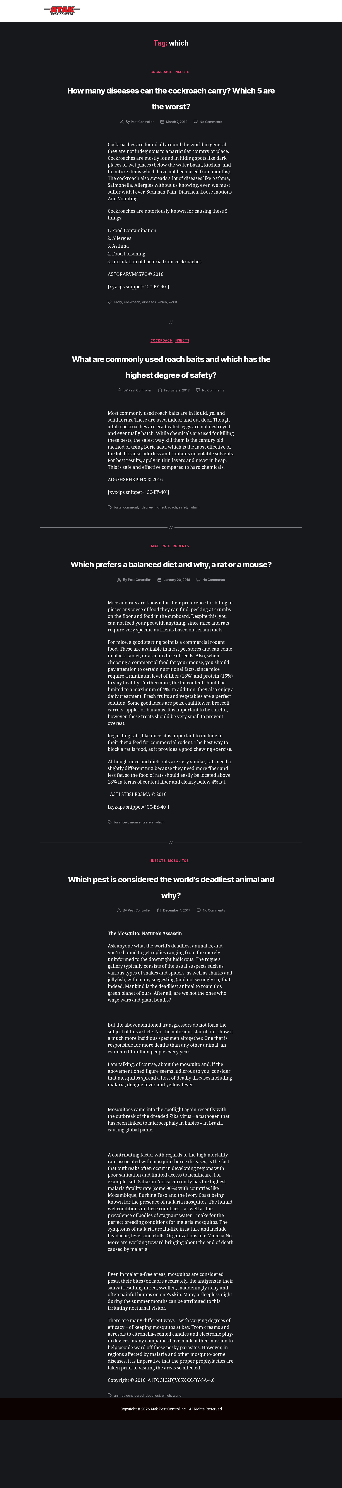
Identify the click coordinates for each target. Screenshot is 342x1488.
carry (118, 319)
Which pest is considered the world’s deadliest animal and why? (171, 945)
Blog (160, 11)
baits (118, 541)
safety (185, 541)
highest (161, 541)
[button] (126, 11)
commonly (131, 541)
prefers (149, 873)
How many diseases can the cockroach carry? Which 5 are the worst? (171, 105)
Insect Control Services (125, 11)
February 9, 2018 (177, 424)
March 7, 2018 (177, 139)
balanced (121, 873)
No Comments (212, 139)
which (163, 319)
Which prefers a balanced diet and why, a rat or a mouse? (171, 605)
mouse (135, 873)
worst (174, 319)
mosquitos (181, 913)
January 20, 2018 (177, 631)
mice (153, 581)
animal (119, 1463)
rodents (184, 581)
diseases (149, 319)
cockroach (161, 73)
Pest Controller (141, 139)
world (178, 1463)
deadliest (153, 1463)
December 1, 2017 (177, 978)
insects (185, 73)
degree (148, 541)
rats (167, 581)
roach (173, 541)
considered (135, 1463)
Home (90, 11)
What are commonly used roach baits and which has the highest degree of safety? (171, 391)
